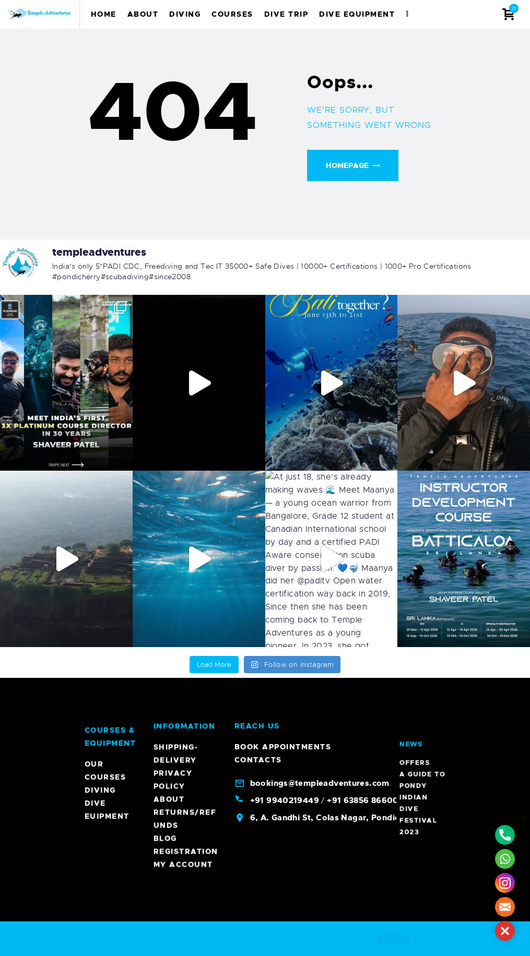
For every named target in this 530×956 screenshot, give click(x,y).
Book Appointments (283, 262)
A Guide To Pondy (422, 732)
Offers (421, 730)
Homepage (347, 165)
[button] (505, 931)
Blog (165, 354)
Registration (186, 367)
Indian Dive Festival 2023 (422, 738)
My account (183, 380)
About (169, 314)
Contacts (258, 275)
